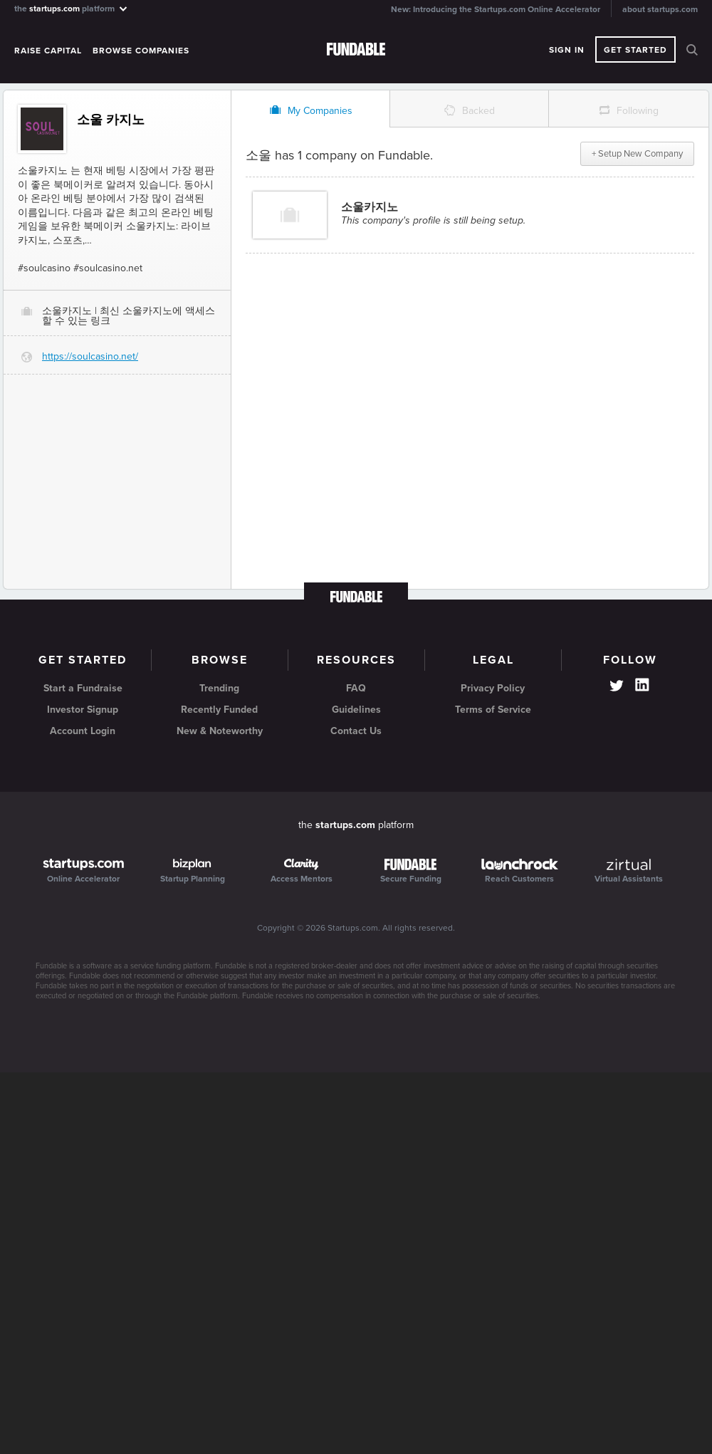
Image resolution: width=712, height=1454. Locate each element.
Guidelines (356, 710)
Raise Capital (48, 51)
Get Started (635, 50)
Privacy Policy (493, 688)
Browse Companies (141, 51)
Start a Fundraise (82, 688)
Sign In (567, 50)
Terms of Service (493, 710)
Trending (219, 688)
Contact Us (356, 731)
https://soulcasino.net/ (90, 356)
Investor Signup (82, 710)
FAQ (356, 688)
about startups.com (660, 9)
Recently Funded (219, 710)
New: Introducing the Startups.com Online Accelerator (495, 9)
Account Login (82, 731)
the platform (71, 8)
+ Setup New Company (637, 153)
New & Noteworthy (220, 731)
